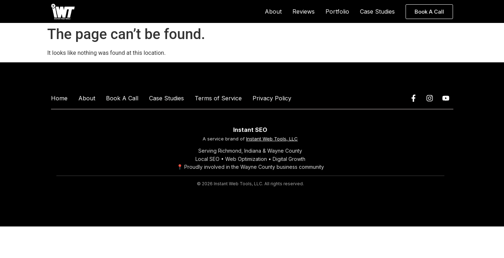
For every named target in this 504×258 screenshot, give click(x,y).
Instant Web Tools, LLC (272, 139)
